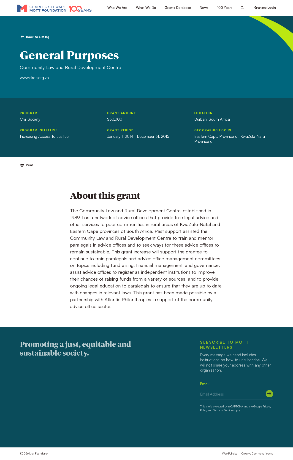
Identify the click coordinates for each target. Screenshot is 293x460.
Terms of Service (223, 410)
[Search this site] (242, 8)
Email (204, 383)
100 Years (224, 7)
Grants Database (178, 7)
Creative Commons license (257, 453)
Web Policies (229, 453)
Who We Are (117, 7)
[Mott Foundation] (54, 8)
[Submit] (269, 393)
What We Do (146, 7)
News (204, 7)
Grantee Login (265, 7)
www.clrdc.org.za (34, 77)
